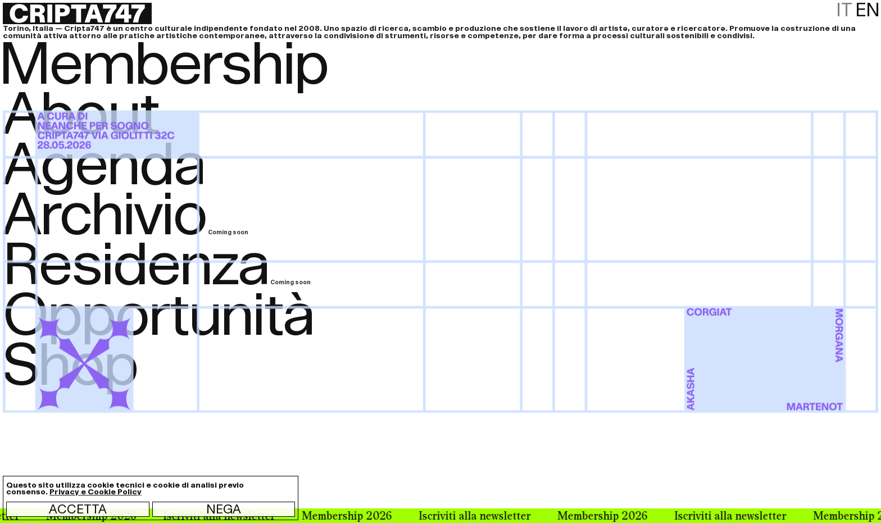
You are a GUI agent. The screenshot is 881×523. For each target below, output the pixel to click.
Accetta (78, 509)
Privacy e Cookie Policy (95, 492)
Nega (223, 509)
